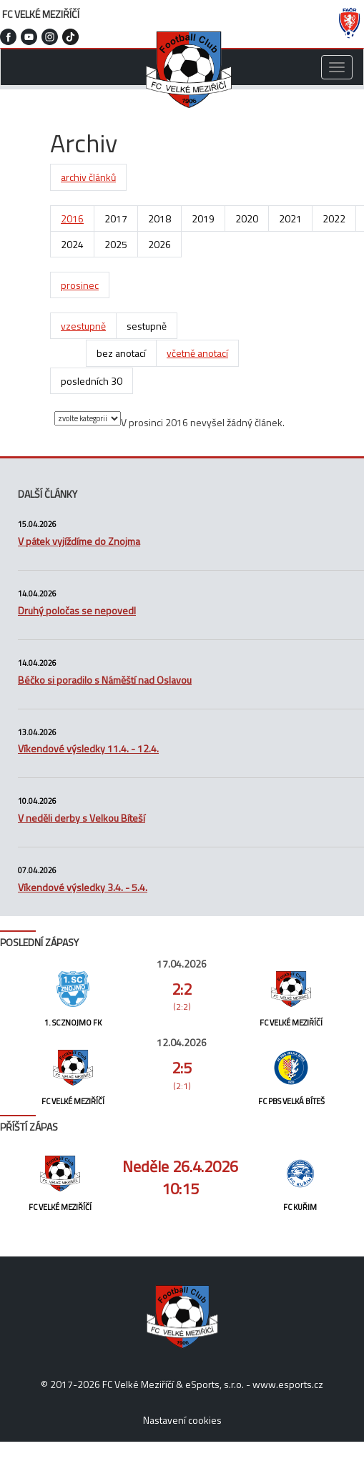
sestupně (147, 325)
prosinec (80, 284)
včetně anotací (197, 352)
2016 (72, 218)
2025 (115, 244)
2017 (115, 218)
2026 (159, 244)
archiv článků (88, 177)
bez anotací (121, 352)
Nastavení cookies (182, 1419)
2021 (290, 218)
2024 (72, 244)
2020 (246, 218)
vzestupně (83, 325)
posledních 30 (91, 380)
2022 (334, 218)
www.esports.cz (287, 1384)
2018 (159, 218)
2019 (203, 218)
